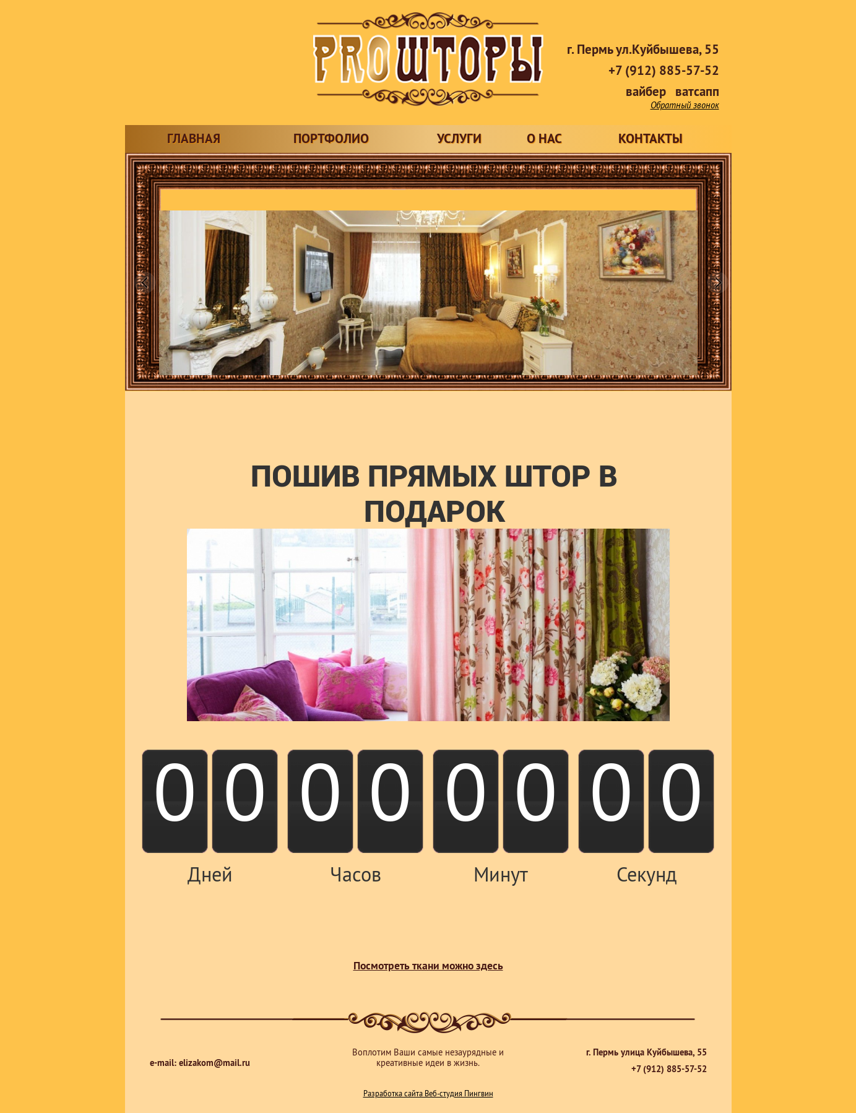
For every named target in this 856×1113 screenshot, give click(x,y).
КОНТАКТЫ (650, 140)
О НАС (544, 140)
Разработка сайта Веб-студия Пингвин (428, 1094)
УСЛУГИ (459, 140)
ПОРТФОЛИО (331, 140)
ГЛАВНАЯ (193, 140)
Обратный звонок (685, 106)
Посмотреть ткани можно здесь (428, 967)
